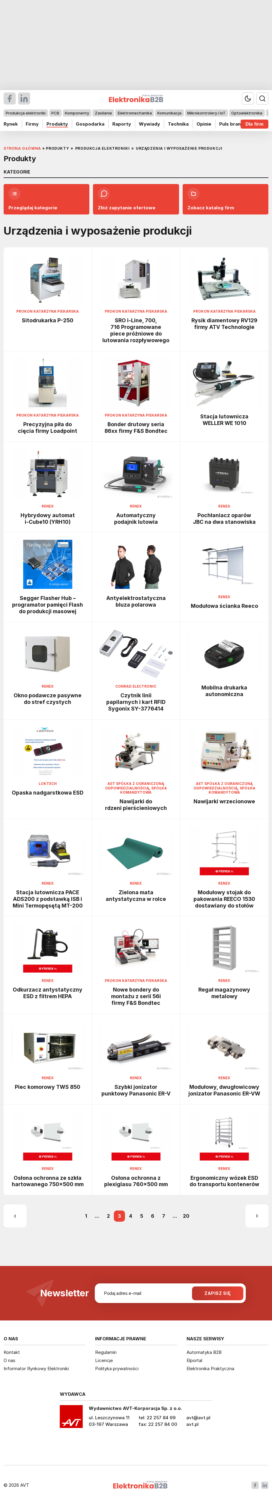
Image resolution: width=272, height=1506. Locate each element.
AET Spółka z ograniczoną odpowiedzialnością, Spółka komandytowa (136, 788)
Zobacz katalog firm (210, 199)
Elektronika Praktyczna (210, 1368)
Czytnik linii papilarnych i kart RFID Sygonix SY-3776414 (135, 702)
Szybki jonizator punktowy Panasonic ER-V (136, 1090)
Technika (178, 124)
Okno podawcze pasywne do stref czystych (48, 698)
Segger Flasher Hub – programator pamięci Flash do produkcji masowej (47, 604)
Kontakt (12, 1352)
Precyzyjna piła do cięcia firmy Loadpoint (47, 427)
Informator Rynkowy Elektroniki (36, 1368)
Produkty (57, 124)
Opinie (204, 124)
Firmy (32, 124)
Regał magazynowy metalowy (224, 992)
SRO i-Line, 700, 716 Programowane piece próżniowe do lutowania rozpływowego (135, 330)
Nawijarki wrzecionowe (224, 801)
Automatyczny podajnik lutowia (136, 518)
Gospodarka (90, 124)
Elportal (194, 1360)
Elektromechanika (135, 113)
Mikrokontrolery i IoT (206, 113)
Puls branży (232, 124)
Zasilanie (103, 113)
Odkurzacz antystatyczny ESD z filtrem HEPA (47, 992)
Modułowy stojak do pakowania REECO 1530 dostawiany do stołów (224, 899)
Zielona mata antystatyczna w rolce (136, 895)
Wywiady (149, 124)
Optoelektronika (246, 113)
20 (186, 1216)
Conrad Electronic (135, 686)
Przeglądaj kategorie (32, 199)
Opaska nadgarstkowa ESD (47, 792)
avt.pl (192, 1424)
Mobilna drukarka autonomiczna (224, 690)
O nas (9, 1360)
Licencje (104, 1360)
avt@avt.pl (198, 1417)
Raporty (121, 124)
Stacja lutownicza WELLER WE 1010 (224, 419)
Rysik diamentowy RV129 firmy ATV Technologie (224, 323)
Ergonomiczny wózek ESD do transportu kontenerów (224, 1181)
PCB (55, 113)
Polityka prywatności (117, 1368)
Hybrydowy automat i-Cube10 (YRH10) (48, 518)
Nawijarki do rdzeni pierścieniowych (136, 804)
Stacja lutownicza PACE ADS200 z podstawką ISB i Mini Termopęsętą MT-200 (48, 899)
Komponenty (77, 113)
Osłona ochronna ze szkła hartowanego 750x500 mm (48, 1181)
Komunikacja (169, 113)
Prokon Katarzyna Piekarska (47, 311)
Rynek (11, 124)
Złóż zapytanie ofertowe (126, 199)
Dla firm (254, 124)
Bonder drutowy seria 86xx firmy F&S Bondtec (136, 427)
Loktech (48, 784)
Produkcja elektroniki (26, 113)
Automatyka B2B (204, 1352)
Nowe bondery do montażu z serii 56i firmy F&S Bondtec (136, 996)
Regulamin (106, 1352)
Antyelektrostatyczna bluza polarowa (136, 601)
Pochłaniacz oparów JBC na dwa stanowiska (224, 518)
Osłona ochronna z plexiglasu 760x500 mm (136, 1181)
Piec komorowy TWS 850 (47, 1087)
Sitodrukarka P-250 (47, 320)
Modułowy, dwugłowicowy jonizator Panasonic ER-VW (224, 1090)
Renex (48, 506)
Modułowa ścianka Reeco (224, 606)
